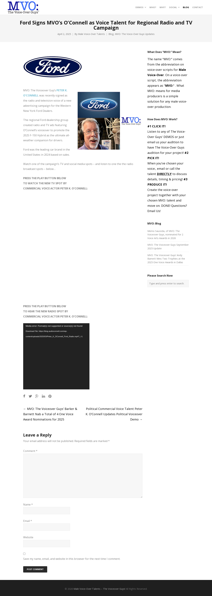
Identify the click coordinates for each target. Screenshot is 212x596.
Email (27, 521)
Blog (111, 34)
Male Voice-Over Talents (91, 34)
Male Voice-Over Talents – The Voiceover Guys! (99, 588)
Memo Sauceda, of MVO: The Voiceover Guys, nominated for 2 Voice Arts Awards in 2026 (165, 234)
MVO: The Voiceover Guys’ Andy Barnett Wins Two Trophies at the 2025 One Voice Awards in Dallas (166, 259)
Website (28, 537)
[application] (56, 356)
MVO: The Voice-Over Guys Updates (135, 34)
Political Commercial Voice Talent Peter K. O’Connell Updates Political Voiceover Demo (114, 414)
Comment (30, 451)
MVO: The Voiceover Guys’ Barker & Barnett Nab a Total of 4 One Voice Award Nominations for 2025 (50, 414)
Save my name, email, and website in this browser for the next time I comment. (71, 559)
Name (28, 504)
